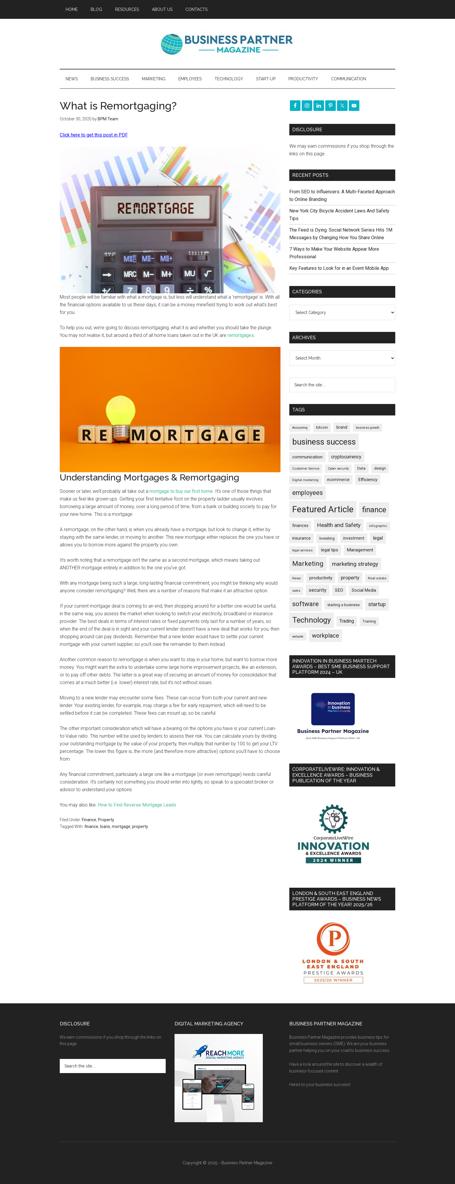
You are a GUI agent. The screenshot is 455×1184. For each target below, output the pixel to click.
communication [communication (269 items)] (307, 457)
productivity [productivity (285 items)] (320, 578)
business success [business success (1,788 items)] (324, 442)
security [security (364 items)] (317, 590)
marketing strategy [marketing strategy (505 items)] (355, 564)
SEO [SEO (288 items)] (339, 590)
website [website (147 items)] (297, 636)
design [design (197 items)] (380, 468)
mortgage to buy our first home (181, 491)
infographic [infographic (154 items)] (378, 526)
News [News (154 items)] (296, 578)
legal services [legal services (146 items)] (302, 550)
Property (106, 819)
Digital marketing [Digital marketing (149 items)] (305, 480)
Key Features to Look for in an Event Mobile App (339, 268)
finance (91, 826)
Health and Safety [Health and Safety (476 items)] (339, 525)
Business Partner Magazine (227, 44)
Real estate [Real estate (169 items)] (377, 578)
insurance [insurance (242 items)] (301, 538)
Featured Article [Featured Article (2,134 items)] (322, 509)
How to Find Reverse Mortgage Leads (137, 805)
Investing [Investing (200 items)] (327, 538)
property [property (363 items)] (350, 578)
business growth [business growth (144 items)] (367, 428)
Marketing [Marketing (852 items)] (307, 564)
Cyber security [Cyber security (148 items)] (338, 468)
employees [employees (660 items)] (307, 492)
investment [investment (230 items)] (353, 538)
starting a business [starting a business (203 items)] (343, 605)
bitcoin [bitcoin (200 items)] (322, 427)
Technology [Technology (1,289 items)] (311, 620)
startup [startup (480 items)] (377, 604)
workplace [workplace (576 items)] (325, 635)
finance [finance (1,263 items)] (374, 509)
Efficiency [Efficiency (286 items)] (367, 479)
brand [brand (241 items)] (341, 427)
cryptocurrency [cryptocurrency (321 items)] (346, 457)
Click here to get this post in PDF (94, 135)
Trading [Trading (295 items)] (346, 621)
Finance (89, 819)
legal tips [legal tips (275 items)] (329, 550)
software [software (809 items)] (305, 604)
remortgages (240, 335)
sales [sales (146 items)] (296, 591)
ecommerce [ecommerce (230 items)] (338, 479)
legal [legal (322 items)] (378, 538)
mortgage (121, 826)
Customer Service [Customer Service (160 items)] (305, 468)
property (140, 826)
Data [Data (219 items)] (361, 468)
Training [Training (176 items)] (369, 621)
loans (105, 826)
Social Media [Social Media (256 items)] (364, 590)
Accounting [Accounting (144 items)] (300, 428)
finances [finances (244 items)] (300, 525)
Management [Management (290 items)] (360, 550)
